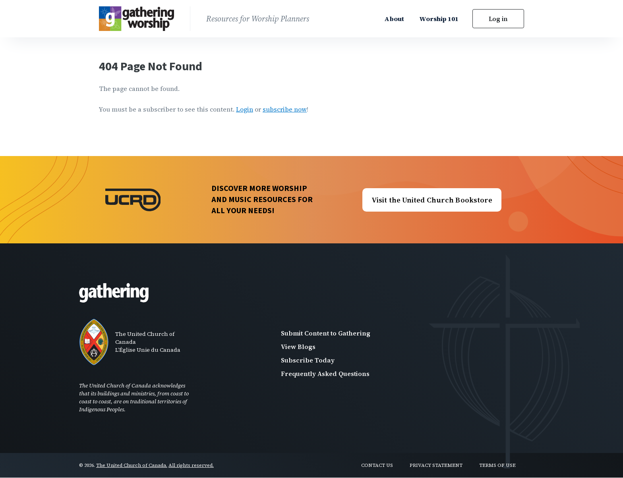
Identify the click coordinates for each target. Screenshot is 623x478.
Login (244, 109)
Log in (498, 18)
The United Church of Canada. (131, 465)
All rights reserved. (191, 465)
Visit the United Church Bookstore (431, 200)
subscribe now (285, 109)
